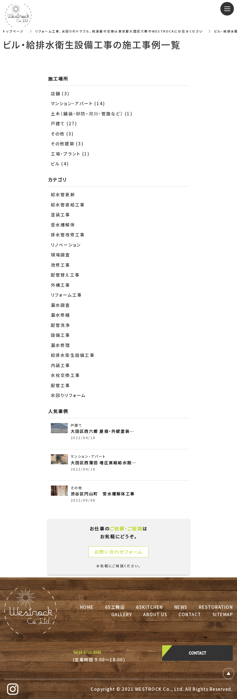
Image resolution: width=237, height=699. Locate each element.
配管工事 (60, 385)
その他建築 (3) (67, 143)
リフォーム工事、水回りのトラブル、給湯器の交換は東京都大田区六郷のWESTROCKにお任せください (125, 31)
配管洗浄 (60, 325)
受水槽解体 (63, 225)
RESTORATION (216, 607)
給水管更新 (63, 194)
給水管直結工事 (68, 205)
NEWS (181, 607)
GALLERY (121, 614)
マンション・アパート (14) (78, 103)
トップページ (14, 31)
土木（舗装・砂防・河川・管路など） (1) (91, 113)
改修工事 (60, 265)
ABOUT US (155, 614)
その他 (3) (62, 134)
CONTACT (190, 614)
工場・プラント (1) (70, 154)
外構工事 (60, 285)
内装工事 (60, 365)
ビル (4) (60, 164)
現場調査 (60, 255)
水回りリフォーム (68, 395)
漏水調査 (60, 305)
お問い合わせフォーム (118, 551)
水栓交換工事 (65, 375)
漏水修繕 (60, 315)
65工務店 (115, 607)
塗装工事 (60, 214)
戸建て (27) (64, 123)
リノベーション (66, 245)
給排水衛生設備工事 (73, 355)
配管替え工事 (65, 275)
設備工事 (60, 335)
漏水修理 (60, 345)
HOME (87, 607)
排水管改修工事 (68, 235)
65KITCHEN (149, 607)
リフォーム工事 (66, 295)
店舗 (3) (60, 93)
